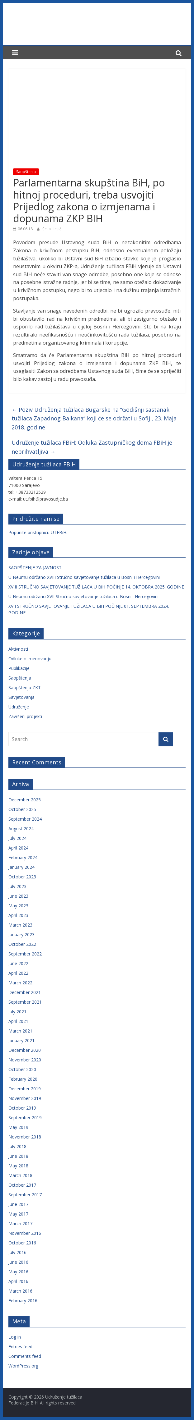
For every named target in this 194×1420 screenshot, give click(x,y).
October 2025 (22, 809)
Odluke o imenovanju (29, 659)
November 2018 (24, 1137)
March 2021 (20, 1031)
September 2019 (25, 1117)
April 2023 (18, 915)
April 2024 (18, 848)
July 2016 (17, 1252)
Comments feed (24, 1356)
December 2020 (24, 1050)
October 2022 (22, 944)
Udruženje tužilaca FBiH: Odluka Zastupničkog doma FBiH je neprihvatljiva (92, 447)
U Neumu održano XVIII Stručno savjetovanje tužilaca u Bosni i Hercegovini (84, 577)
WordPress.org (23, 1366)
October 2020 (22, 1069)
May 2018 (18, 1166)
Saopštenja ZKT (24, 687)
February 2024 (22, 857)
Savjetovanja (21, 697)
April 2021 (18, 1021)
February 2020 (22, 1079)
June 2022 (18, 963)
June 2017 (18, 1204)
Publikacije (19, 668)
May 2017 (18, 1214)
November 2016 (24, 1233)
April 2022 (18, 973)
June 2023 (18, 896)
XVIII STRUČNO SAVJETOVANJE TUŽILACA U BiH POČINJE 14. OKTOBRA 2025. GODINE (96, 587)
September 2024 (25, 819)
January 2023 (21, 934)
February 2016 (22, 1300)
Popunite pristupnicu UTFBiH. (37, 532)
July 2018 (17, 1146)
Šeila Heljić (51, 228)
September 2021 (25, 1002)
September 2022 (25, 954)
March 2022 (20, 983)
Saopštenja (26, 171)
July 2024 (17, 838)
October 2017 (22, 1185)
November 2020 (24, 1060)
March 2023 (20, 925)
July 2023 (17, 886)
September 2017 (25, 1195)
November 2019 (24, 1098)
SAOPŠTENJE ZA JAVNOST (35, 567)
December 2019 (24, 1089)
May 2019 (18, 1127)
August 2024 (21, 828)
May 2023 (18, 906)
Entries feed (20, 1346)
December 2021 (24, 992)
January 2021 (21, 1040)
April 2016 (18, 1281)
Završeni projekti (25, 716)
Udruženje (18, 707)
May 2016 (18, 1272)
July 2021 (17, 1012)
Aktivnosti (18, 649)
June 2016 (18, 1262)
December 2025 (24, 800)
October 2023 (22, 877)
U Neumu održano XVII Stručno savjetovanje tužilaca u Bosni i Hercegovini (83, 596)
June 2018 (18, 1156)
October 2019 (22, 1108)
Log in (14, 1337)
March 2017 (20, 1223)
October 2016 (22, 1243)
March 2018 (20, 1175)
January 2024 (21, 867)
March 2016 (20, 1291)
